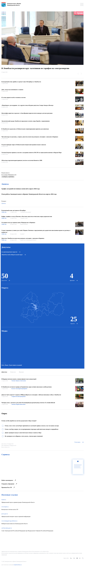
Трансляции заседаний (15, 365)
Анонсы (5, 184)
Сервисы (5, 454)
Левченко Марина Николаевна (18, 404)
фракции (72, 280)
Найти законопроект (8, 480)
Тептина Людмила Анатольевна (18, 380)
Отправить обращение (9, 484)
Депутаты (4, 372)
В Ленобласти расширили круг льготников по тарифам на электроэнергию (35, 68)
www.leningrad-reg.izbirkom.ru (9, 521)
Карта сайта (66, 558)
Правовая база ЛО (8, 487)
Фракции (21, 372)
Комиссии (13, 372)
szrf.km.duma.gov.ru (6, 528)
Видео (6, 365)
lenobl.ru (3, 499)
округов (72, 323)
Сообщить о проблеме (8, 176)
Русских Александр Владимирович (19, 388)
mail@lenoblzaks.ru (18, 564)
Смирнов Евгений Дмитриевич (18, 396)
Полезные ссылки (9, 495)
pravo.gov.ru (4, 513)
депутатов (4, 280)
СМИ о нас (3, 212)
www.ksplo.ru (4, 506)
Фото (2, 365)
